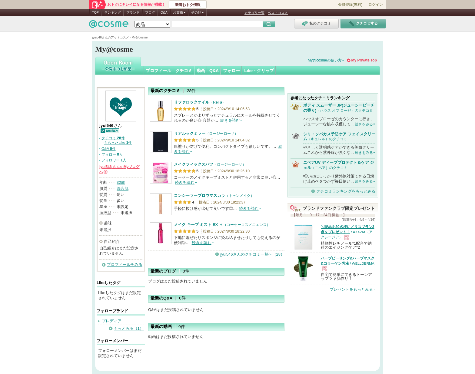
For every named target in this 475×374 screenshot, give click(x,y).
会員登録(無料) (350, 4)
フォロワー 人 (113, 160)
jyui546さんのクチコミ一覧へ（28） (252, 254)
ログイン (375, 4)
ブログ (150, 12)
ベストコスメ (278, 13)
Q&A (164, 12)
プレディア (111, 321)
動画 (201, 70)
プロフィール (158, 70)
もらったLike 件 (118, 143)
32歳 (121, 182)
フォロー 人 (112, 154)
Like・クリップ (259, 70)
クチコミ (183, 70)
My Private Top (364, 60)
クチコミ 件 (113, 138)
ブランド (133, 12)
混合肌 (122, 188)
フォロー (231, 70)
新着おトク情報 (188, 5)
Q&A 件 (108, 149)
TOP (95, 12)
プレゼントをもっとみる (351, 289)
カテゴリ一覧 (254, 13)
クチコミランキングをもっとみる (345, 191)
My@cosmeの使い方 (325, 60)
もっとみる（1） (129, 328)
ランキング (112, 12)
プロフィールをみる (124, 264)
